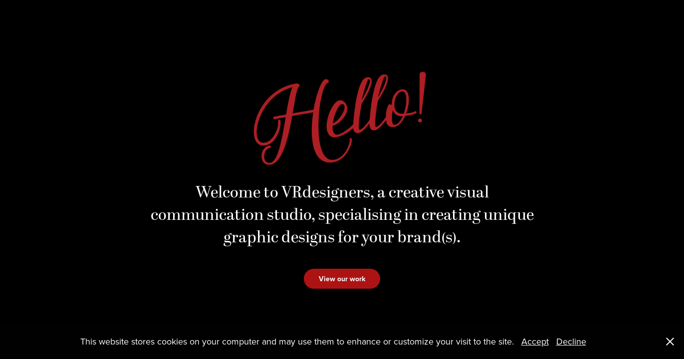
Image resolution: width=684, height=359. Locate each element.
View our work (342, 279)
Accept (535, 341)
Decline (571, 341)
